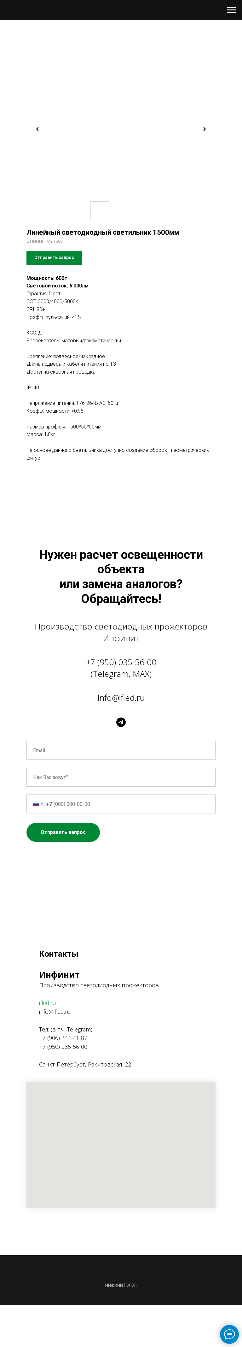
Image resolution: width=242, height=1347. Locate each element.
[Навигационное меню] (231, 10)
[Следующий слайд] (204, 129)
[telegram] (121, 722)
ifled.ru (47, 1003)
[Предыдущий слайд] (37, 129)
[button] (54, 258)
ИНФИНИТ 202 (119, 1285)
